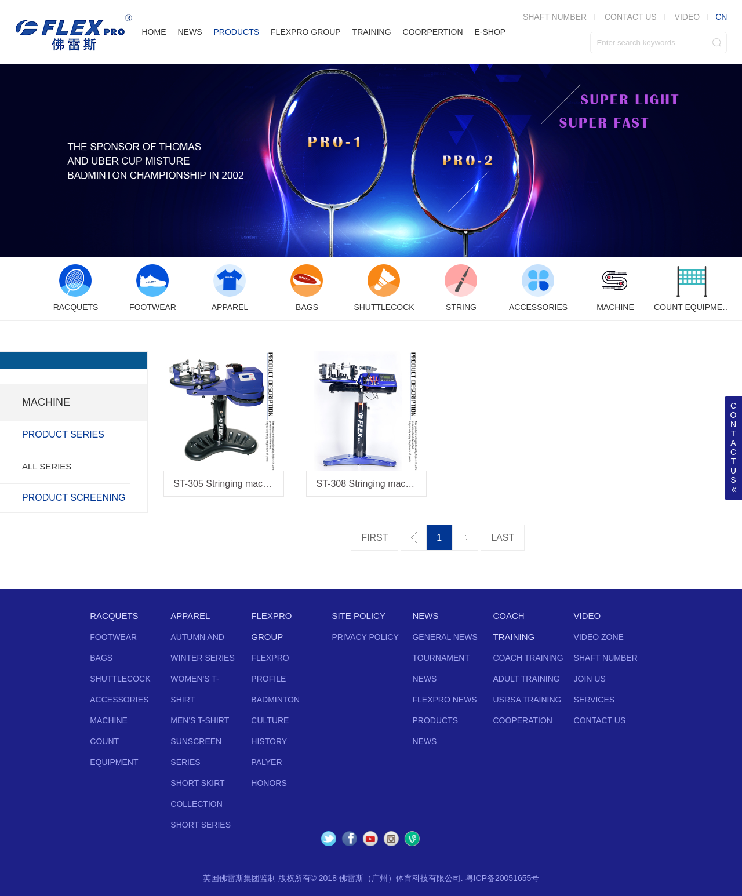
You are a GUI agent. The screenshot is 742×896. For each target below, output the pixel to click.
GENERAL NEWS (444, 637)
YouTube (370, 838)
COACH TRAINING (528, 657)
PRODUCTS (236, 32)
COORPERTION (433, 32)
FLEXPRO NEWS (444, 699)
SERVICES (594, 699)
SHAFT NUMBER (606, 657)
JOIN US (590, 678)
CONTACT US (631, 16)
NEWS (189, 32)
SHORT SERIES (200, 824)
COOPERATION (522, 720)
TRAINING (371, 32)
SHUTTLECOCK (120, 678)
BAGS (101, 657)
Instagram (391, 838)
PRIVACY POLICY (365, 637)
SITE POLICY (358, 616)
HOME (153, 32)
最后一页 (503, 538)
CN (721, 16)
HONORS (268, 783)
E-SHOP (490, 32)
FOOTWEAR (113, 637)
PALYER (266, 762)
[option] (75, 288)
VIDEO (687, 16)
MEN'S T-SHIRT (199, 720)
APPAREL (190, 616)
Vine (412, 838)
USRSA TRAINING (527, 699)
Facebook (349, 838)
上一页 (414, 538)
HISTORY (269, 741)
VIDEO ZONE (599, 637)
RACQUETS (114, 616)
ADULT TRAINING (526, 678)
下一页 (465, 538)
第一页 (374, 538)
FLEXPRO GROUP (306, 32)
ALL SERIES (46, 466)
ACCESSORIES (119, 699)
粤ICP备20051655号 (502, 878)
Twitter (328, 838)
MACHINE (109, 720)
